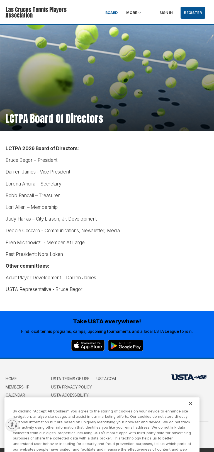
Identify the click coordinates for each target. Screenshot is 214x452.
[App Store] (88, 345)
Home (11, 378)
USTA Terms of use (70, 378)
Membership (18, 387)
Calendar (15, 395)
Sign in (166, 12)
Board (111, 12)
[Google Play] (125, 345)
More (131, 12)
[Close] (190, 408)
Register (193, 12)
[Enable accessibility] (12, 424)
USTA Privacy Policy (71, 387)
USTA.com (106, 378)
